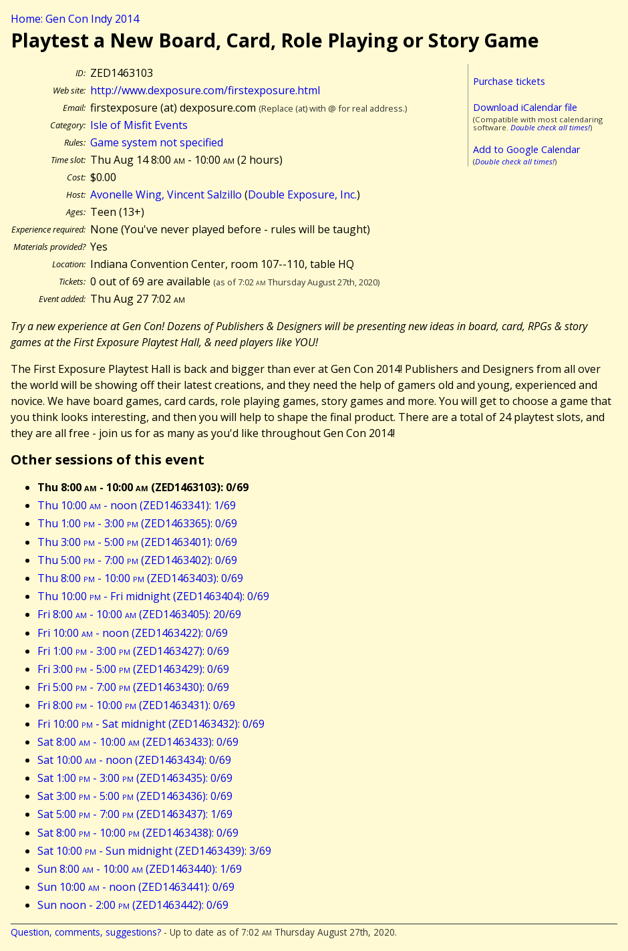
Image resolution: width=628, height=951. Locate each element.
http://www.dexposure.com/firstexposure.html (205, 90)
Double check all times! (550, 127)
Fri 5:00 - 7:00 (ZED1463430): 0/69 (133, 687)
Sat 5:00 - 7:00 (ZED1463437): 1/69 (134, 814)
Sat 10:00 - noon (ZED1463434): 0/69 (134, 760)
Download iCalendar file (525, 107)
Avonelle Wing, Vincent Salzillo (166, 194)
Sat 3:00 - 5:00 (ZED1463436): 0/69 (134, 796)
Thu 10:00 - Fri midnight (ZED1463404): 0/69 (153, 596)
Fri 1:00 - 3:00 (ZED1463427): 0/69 (133, 651)
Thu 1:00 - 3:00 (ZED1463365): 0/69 (137, 523)
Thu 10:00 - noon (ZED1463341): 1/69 (136, 505)
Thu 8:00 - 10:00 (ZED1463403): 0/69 (140, 578)
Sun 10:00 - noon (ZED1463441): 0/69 (135, 886)
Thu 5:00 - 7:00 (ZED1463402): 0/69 (137, 560)
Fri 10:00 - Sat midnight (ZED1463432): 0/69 (151, 723)
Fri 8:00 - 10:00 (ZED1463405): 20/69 (139, 614)
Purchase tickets (509, 81)
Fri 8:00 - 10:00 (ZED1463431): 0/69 (136, 705)
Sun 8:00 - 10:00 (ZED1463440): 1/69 (139, 868)
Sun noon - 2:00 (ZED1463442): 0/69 (132, 905)
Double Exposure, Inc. (302, 194)
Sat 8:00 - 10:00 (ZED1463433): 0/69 (138, 741)
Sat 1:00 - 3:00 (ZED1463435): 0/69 (134, 778)
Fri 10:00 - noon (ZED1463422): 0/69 (132, 633)
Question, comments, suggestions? (86, 932)
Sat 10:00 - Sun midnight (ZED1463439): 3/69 (154, 850)
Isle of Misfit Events (139, 125)
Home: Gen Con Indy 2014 (75, 18)
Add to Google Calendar (526, 149)
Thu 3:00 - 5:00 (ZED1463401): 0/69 (137, 542)
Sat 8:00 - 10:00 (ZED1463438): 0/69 (138, 832)
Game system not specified (156, 142)
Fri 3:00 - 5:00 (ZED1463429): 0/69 (133, 669)
